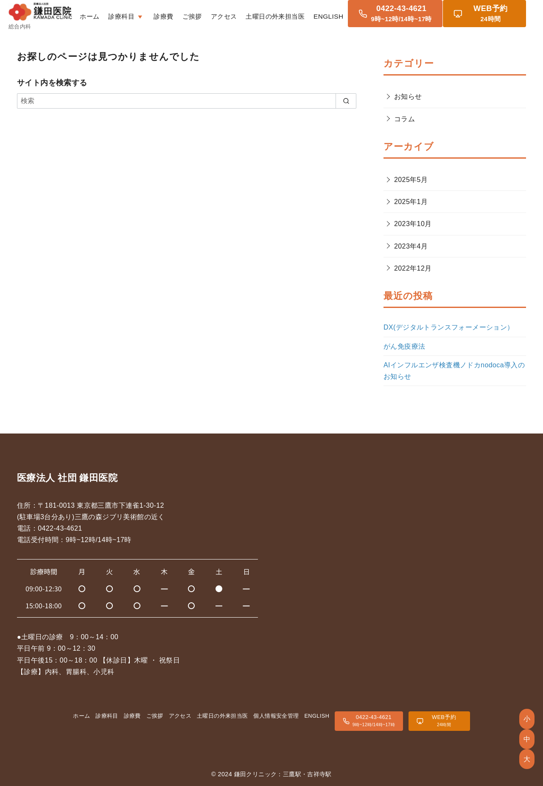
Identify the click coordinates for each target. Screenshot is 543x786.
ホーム (118, 15)
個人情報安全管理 (276, 716)
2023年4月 (411, 246)
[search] (346, 101)
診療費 (192, 15)
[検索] (186, 101)
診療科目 (106, 716)
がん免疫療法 (404, 346)
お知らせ (408, 96)
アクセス (252, 15)
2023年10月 (413, 223)
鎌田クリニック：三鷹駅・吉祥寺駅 (283, 774)
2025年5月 (411, 179)
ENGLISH (357, 15)
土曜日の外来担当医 (303, 15)
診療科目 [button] (155, 15)
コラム (404, 119)
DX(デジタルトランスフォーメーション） (448, 327)
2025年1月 (411, 201)
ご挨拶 (220, 15)
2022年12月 (413, 268)
